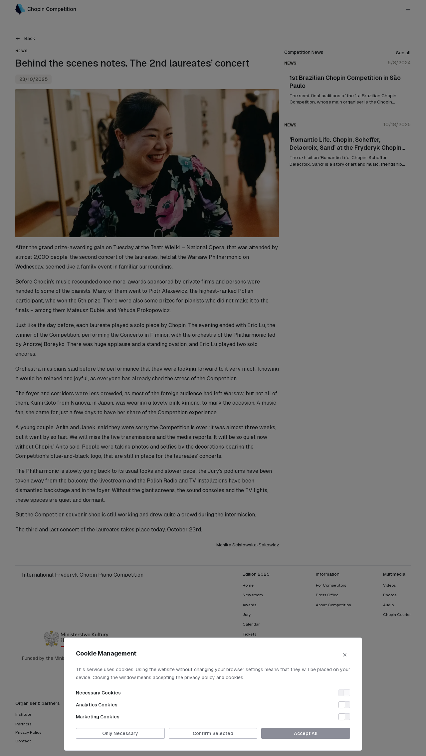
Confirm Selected (213, 733)
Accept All (306, 733)
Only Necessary (120, 733)
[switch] (344, 692)
